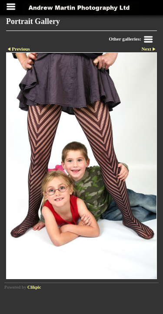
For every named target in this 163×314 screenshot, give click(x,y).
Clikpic (34, 287)
